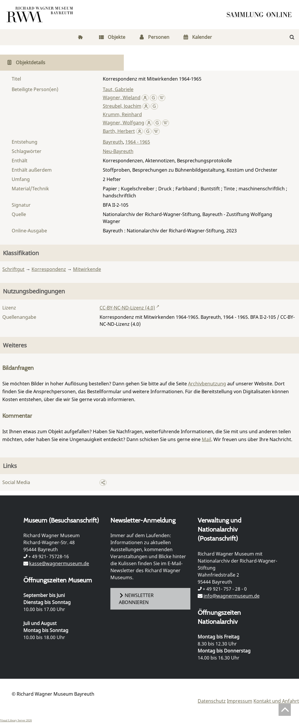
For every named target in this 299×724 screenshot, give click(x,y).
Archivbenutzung (207, 383)
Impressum (239, 701)
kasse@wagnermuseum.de (59, 563)
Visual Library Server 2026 (16, 720)
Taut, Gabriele (118, 89)
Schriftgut (13, 269)
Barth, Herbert (119, 131)
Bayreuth (113, 142)
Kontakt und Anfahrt (276, 701)
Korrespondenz (49, 269)
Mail (206, 439)
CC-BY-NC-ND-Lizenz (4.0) (127, 307)
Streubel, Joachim (122, 106)
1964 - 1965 (137, 142)
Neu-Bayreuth (118, 151)
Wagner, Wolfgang (123, 122)
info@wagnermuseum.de (232, 596)
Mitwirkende (87, 269)
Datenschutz (212, 701)
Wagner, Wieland (121, 97)
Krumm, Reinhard (122, 114)
